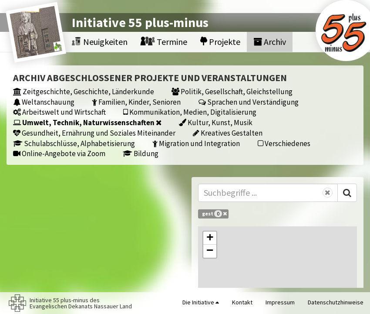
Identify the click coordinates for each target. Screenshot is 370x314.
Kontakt (242, 302)
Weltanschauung (43, 101)
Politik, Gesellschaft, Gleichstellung (232, 91)
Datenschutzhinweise (335, 302)
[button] (209, 238)
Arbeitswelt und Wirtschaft (59, 111)
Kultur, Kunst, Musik (215, 122)
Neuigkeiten (100, 41)
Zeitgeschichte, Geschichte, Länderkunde (83, 91)
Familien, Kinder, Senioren (136, 101)
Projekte (220, 41)
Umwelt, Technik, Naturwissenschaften (87, 122)
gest (214, 213)
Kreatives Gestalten (227, 132)
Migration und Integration (196, 143)
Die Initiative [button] (200, 302)
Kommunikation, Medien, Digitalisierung (189, 111)
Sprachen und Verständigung (248, 101)
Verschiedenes (284, 143)
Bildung (140, 153)
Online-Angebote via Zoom (59, 153)
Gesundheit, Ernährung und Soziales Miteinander (94, 132)
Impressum (280, 302)
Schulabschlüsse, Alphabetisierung (74, 143)
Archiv (269, 41)
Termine (164, 41)
